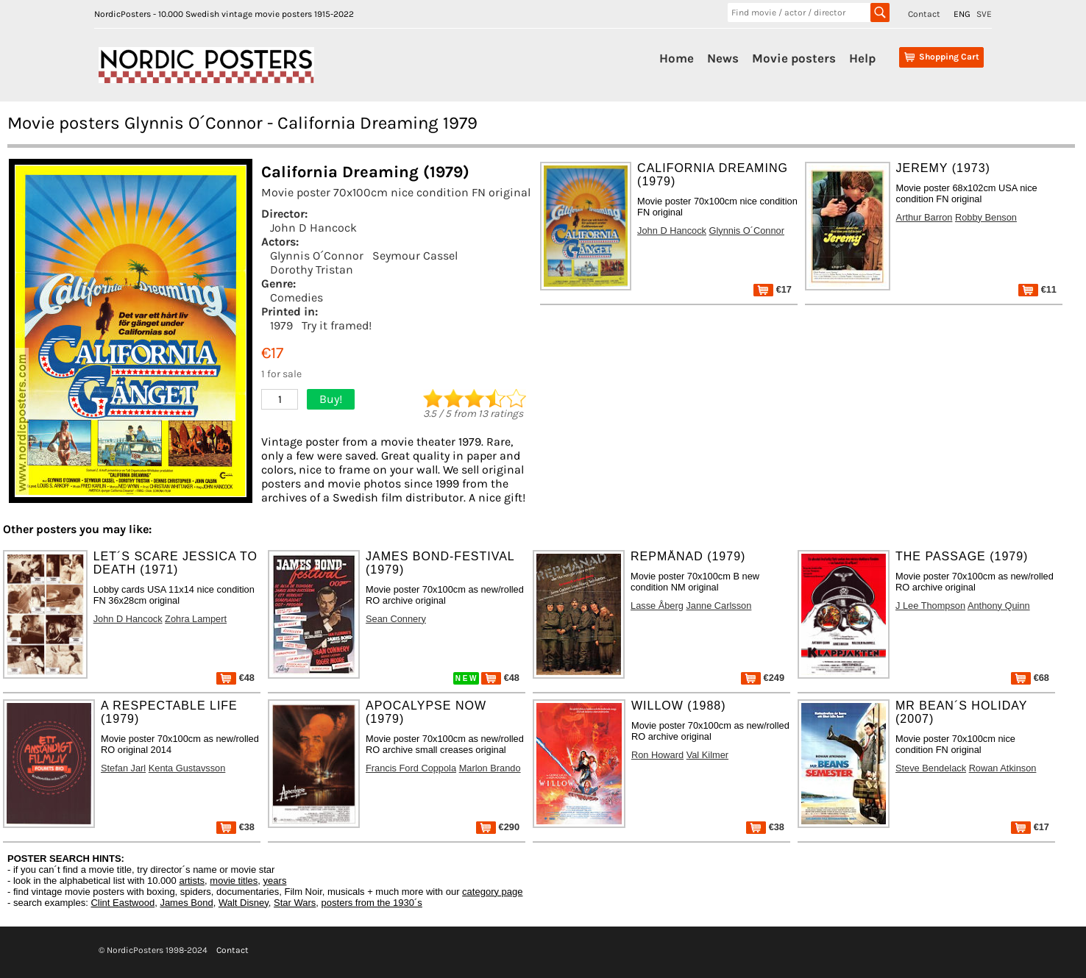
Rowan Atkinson (1003, 768)
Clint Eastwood (122, 902)
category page (492, 891)
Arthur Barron (924, 217)
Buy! (330, 399)
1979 (281, 325)
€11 (1037, 289)
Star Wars (295, 902)
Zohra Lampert (196, 618)
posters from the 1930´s (372, 902)
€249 (762, 677)
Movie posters (794, 58)
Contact (924, 14)
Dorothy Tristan (311, 269)
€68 (1030, 677)
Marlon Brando (490, 768)
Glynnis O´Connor (316, 256)
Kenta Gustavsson (187, 768)
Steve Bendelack (930, 768)
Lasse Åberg (657, 605)
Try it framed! (337, 325)
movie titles (234, 880)
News (723, 58)
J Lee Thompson (930, 605)
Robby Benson (986, 217)
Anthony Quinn (999, 605)
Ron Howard (657, 754)
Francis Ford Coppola (411, 768)
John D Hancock (313, 228)
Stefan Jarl (123, 768)
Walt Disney (244, 902)
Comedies (296, 297)
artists (192, 880)
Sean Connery (396, 618)
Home (676, 58)
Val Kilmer (707, 754)
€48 (235, 677)
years (275, 880)
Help (862, 58)
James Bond (186, 902)
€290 (497, 826)
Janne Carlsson (718, 605)
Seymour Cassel (415, 256)
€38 (235, 826)
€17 (772, 289)
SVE (984, 14)
